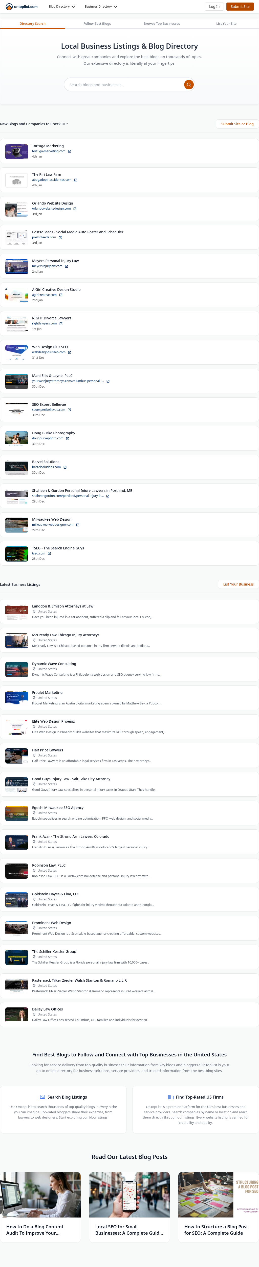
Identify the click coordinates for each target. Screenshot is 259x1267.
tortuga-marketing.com (51, 151)
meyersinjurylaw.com (50, 266)
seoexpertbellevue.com (51, 410)
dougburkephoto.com (50, 439)
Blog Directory (59, 6)
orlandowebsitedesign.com (54, 209)
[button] (214, 7)
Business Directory (98, 6)
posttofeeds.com (47, 238)
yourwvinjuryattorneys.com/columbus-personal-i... (71, 381)
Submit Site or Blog (237, 124)
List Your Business (238, 584)
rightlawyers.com (47, 324)
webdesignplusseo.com (51, 352)
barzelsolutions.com (49, 467)
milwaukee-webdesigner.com (55, 525)
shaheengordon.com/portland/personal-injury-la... (71, 496)
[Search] (189, 84)
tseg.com (41, 553)
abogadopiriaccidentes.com (54, 180)
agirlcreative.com (47, 295)
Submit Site (240, 6)
